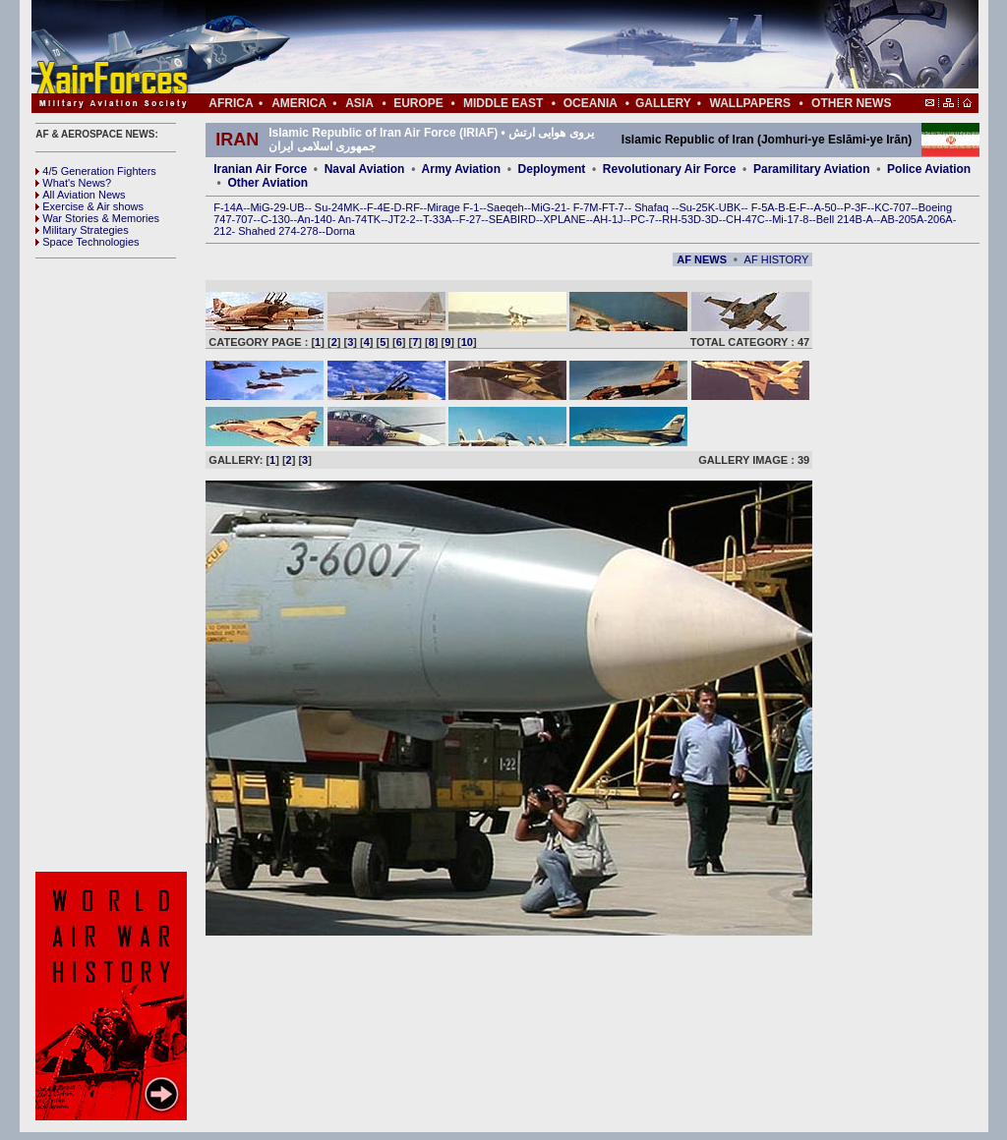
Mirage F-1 (453, 207)
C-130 (275, 219)
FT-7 (613, 207)
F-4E (378, 207)
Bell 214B (839, 219)
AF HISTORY (776, 259)
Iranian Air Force (260, 169)
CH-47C (745, 219)
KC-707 (892, 207)
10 (467, 342)
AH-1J (608, 219)
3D (712, 219)
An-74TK (359, 219)
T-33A (437, 219)
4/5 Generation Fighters (97, 171)
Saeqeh (505, 207)
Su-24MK (337, 207)
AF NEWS (702, 259)
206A (940, 219)
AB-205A (901, 219)
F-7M (586, 207)
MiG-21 (548, 207)
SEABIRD (512, 219)
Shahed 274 (267, 231)
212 (222, 231)
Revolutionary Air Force (670, 169)
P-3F (855, 207)
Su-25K (697, 207)
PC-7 (642, 219)
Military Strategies (81, 230)
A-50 (824, 207)
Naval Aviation (365, 169)
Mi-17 (786, 219)
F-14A (228, 207)
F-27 (470, 219)
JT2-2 (402, 219)
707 (244, 219)
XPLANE (564, 219)
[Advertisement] (563, 47)
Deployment (552, 169)
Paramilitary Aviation (811, 169)
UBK (730, 207)
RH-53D (681, 219)
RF (412, 207)
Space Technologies (87, 242)
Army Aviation (461, 169)
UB (296, 207)
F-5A (763, 207)
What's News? (73, 183)
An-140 (314, 219)
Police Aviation (929, 169)
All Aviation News (80, 194)
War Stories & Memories (97, 218)
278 (309, 231)
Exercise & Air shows (89, 206)
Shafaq (653, 207)
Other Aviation (267, 183)
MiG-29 (267, 207)
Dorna (340, 231)
